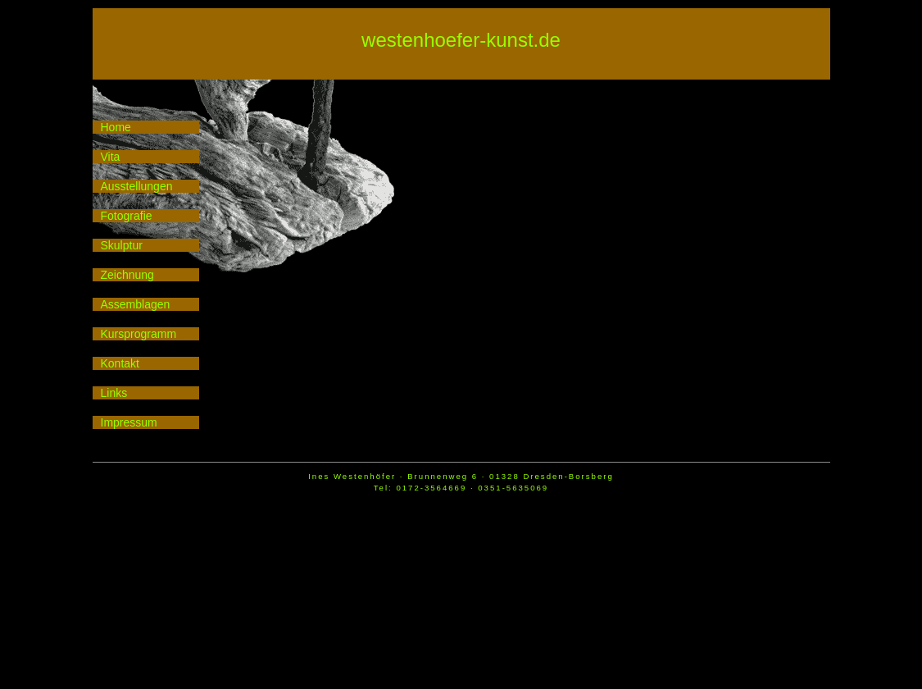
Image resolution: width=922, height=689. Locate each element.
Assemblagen (135, 304)
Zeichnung (127, 274)
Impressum (129, 422)
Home (116, 127)
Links (114, 392)
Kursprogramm (139, 333)
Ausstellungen (137, 186)
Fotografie (126, 215)
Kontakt (120, 363)
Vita (110, 156)
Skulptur (122, 245)
